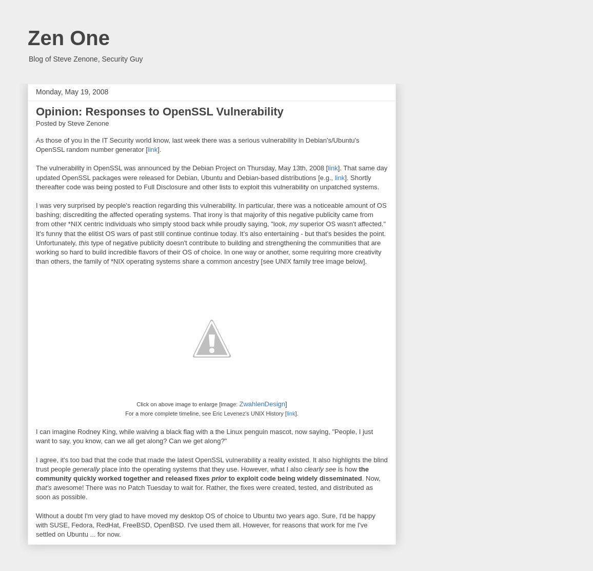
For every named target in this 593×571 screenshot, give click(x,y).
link (153, 149)
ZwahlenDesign (262, 404)
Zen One (69, 38)
